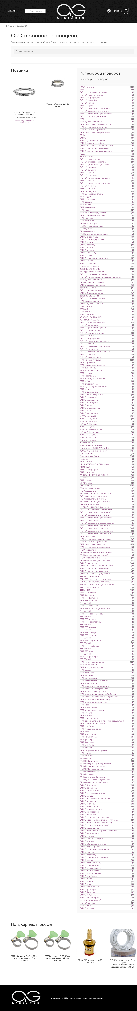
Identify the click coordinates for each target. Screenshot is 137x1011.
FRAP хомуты (86, 756)
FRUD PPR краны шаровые (92, 766)
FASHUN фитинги (88, 593)
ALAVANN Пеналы (88, 424)
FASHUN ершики (88, 170)
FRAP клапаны (86, 675)
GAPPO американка (89, 791)
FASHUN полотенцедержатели (95, 183)
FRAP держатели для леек (92, 365)
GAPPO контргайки (89, 812)
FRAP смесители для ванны (93, 127)
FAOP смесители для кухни (93, 499)
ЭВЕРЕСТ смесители (90, 577)
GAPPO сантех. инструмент (94, 857)
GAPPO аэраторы (88, 397)
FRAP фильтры (87, 740)
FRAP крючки (86, 205)
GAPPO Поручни (87, 261)
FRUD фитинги (87, 759)
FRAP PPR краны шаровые (92, 614)
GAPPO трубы (86, 882)
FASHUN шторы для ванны (93, 116)
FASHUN (84, 90)
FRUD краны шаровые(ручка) (93, 782)
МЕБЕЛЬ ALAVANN (88, 416)
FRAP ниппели (86, 716)
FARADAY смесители (89, 504)
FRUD (82, 135)
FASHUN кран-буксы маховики (94, 341)
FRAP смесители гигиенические (95, 124)
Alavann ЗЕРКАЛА (88, 437)
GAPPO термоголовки (90, 868)
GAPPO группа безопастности (95, 799)
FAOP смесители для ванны (93, 496)
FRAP (82, 119)
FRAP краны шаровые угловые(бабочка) (99, 697)
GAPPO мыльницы (88, 253)
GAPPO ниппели (87, 841)
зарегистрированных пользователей (24, 121)
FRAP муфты (86, 713)
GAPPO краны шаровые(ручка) (94, 825)
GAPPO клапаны (87, 804)
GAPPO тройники (88, 876)
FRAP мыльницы (87, 207)
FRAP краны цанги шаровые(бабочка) (98, 694)
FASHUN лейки (87, 103)
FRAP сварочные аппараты (93, 750)
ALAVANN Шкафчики (89, 432)
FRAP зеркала (86, 312)
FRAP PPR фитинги (89, 598)
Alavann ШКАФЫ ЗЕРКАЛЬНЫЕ (94, 448)
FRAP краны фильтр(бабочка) (94, 689)
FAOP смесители (88, 491)
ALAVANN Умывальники (91, 430)
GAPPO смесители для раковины (96, 151)
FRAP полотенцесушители (93, 215)
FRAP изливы (86, 373)
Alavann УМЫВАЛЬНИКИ (92, 446)
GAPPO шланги (87, 411)
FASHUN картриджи (90, 98)
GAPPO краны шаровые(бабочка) (96, 823)
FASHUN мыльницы (89, 175)
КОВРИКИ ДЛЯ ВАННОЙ (91, 317)
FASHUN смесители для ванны (95, 108)
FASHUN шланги (87, 355)
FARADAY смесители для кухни (94, 507)
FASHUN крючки (87, 173)
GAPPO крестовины (89, 828)
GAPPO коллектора (89, 807)
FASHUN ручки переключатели (95, 352)
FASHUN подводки (89, 470)
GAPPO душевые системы (92, 141)
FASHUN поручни (88, 186)
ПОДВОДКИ (85, 467)
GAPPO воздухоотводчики (92, 793)
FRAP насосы (86, 462)
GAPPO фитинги (88, 785)
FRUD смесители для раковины (95, 560)
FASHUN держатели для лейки (94, 328)
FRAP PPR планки (88, 635)
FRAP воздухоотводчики (92, 667)
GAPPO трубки (87, 879)
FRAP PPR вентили (88, 601)
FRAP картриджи (88, 376)
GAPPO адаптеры (88, 788)
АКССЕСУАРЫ (86, 157)
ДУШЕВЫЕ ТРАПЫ (88, 288)
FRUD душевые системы (92, 282)
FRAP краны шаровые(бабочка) (95, 699)
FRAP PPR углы (86, 651)
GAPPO (83, 138)
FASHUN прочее (87, 106)
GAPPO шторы (87, 908)
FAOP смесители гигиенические (95, 494)
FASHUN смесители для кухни (94, 111)
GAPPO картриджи (89, 400)
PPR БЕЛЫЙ (85, 603)
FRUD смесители (88, 550)
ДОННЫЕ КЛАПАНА (89, 266)
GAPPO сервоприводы (90, 863)
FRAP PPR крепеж (88, 619)
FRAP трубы (85, 753)
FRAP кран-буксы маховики (93, 379)
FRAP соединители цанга (92, 724)
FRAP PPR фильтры (89, 657)
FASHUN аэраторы (89, 325)
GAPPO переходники (90, 847)
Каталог (11, 11)
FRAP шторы (86, 906)
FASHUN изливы (87, 336)
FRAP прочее (86, 748)
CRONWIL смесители (90, 488)
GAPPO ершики (87, 247)
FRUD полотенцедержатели (94, 234)
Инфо (118, 11)
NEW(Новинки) (87, 87)
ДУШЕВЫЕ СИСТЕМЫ (90, 269)
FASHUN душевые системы (93, 92)
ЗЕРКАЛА (84, 309)
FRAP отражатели (89, 384)
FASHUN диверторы (90, 330)
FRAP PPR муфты (88, 627)
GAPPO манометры (89, 833)
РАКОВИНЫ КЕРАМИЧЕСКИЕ (94, 475)
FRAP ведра (85, 197)
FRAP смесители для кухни (93, 130)
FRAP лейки (85, 381)
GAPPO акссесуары (89, 237)
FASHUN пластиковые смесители (96, 510)
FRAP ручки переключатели (93, 387)
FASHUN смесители (89, 521)
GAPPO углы (85, 884)
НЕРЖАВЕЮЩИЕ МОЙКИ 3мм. (95, 464)
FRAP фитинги (87, 595)
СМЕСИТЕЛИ (86, 486)
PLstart (83, 154)
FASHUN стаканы (88, 189)
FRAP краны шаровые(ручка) (93, 702)
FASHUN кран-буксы (89, 100)
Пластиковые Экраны (90, 456)
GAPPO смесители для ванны (94, 148)
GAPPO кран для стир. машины (95, 817)
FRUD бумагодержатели (92, 226)
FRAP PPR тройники (89, 646)
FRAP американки (88, 665)
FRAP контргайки (88, 683)
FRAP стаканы (87, 221)
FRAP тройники (87, 726)
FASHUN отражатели (90, 349)
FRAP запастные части (91, 371)
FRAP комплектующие (90, 360)
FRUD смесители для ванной (94, 555)
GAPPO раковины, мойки (92, 143)
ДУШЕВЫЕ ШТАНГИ (89, 296)
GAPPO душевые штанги (92, 304)
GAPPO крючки (87, 250)
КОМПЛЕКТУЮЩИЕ (89, 320)
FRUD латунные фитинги (92, 777)
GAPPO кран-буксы (89, 403)
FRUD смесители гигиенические (96, 552)
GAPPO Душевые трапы (91, 293)
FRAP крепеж (86, 705)
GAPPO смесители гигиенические (96, 146)
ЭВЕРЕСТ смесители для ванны (95, 579)
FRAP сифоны (86, 480)
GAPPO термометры (90, 871)
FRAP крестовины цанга (92, 710)
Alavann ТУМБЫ (87, 443)
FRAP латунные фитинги (92, 662)
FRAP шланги (86, 389)
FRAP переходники (89, 718)
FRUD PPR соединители (91, 769)
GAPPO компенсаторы (91, 809)
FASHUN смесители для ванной (95, 512)
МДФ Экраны (86, 454)
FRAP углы (84, 732)
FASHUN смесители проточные (95, 534)
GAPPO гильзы (86, 796)
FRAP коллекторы (88, 678)
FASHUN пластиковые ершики (95, 178)
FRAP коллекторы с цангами (94, 681)
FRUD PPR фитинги (89, 761)
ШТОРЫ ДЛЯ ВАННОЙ (90, 901)
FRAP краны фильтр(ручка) (93, 692)
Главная (11, 26)
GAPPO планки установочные (94, 849)
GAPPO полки (86, 256)
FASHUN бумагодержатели (93, 162)
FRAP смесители (88, 536)
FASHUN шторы (87, 903)
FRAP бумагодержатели (91, 194)
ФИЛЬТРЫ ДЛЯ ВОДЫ (90, 588)
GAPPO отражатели (90, 408)
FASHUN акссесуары (90, 159)
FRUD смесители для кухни (93, 558)
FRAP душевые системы (91, 122)
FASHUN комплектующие (92, 95)
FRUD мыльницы (88, 231)
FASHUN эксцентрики (90, 357)
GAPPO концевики (88, 815)
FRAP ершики (86, 202)
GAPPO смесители (89, 563)
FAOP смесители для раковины (95, 502)
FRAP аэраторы (87, 363)
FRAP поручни (86, 218)
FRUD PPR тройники (89, 772)
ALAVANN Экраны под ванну (93, 451)
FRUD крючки (86, 229)
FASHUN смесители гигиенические (97, 523)
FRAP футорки (87, 742)
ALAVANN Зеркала (88, 419)
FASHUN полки (87, 181)
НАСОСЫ (84, 459)
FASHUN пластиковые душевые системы (100, 277)
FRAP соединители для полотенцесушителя (102, 721)
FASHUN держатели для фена (94, 165)
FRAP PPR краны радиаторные (95, 609)
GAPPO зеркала (87, 314)
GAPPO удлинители (89, 887)
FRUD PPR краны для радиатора (95, 764)
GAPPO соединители (90, 865)
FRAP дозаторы (87, 199)
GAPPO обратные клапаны (93, 844)
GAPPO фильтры (88, 890)
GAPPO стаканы (88, 264)
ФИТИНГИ (85, 590)
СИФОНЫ (84, 478)
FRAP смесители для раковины (95, 132)
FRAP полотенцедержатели (93, 213)
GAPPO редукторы (89, 855)
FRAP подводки (87, 472)
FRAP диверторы (88, 368)
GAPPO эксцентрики (90, 413)
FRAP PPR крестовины (90, 622)
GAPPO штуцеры (88, 895)
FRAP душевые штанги (91, 301)
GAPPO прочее (87, 852)
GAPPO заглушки (88, 801)
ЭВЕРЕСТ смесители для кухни (95, 582)
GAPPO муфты (87, 836)
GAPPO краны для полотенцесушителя (99, 820)
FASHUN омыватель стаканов (95, 346)
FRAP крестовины (88, 707)
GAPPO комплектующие (91, 395)
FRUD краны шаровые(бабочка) (95, 780)
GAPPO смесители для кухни (94, 571)
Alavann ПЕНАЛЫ (88, 440)
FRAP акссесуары (88, 191)
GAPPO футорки (88, 892)
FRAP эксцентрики (89, 392)
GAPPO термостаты (90, 873)
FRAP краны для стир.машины (95, 686)
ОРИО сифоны (87, 483)
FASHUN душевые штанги (92, 298)
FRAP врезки (85, 670)
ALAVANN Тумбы (87, 427)
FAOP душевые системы (92, 272)
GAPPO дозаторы (88, 245)
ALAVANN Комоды (88, 422)
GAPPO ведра (86, 242)
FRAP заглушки (87, 673)
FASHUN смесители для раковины (96, 114)
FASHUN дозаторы (89, 167)
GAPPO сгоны (86, 860)
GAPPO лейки (86, 405)
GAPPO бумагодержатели (92, 239)
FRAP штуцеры (87, 745)
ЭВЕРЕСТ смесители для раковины (97, 585)
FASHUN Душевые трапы (92, 290)
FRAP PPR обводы (88, 633)
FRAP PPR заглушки (89, 606)
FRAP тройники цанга (90, 729)
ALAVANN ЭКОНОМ (89, 435)
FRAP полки (85, 210)
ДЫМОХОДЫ (86, 307)
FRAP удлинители (88, 737)
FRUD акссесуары (88, 223)
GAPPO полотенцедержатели (94, 258)
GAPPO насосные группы (92, 839)
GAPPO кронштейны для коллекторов (98, 831)
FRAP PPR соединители (91, 641)
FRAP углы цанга (88, 734)
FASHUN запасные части (92, 333)
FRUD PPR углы (87, 774)
